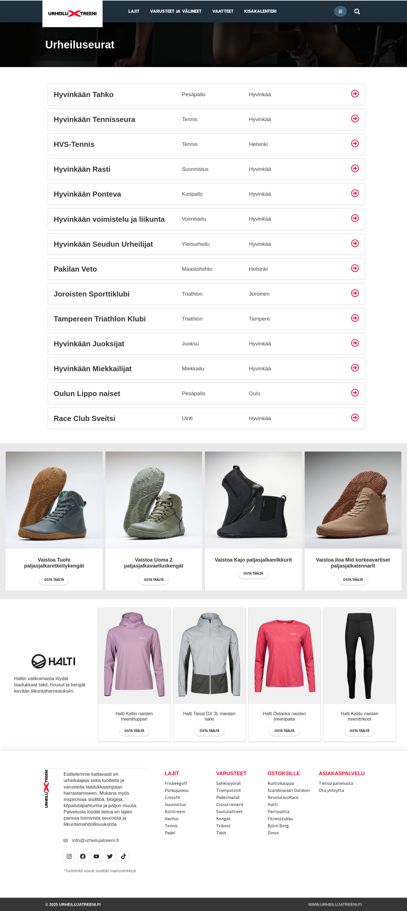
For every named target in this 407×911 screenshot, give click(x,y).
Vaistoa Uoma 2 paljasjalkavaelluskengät (153, 563)
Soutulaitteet (229, 811)
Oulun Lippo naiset (87, 393)
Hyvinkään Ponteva (87, 194)
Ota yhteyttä (331, 790)
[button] (357, 11)
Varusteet (231, 773)
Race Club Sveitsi (84, 418)
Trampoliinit (228, 790)
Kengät (223, 818)
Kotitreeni (175, 811)
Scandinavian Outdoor (289, 790)
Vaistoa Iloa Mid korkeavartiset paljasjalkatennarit (353, 563)
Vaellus (172, 818)
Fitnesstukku (280, 818)
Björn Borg (278, 825)
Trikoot (223, 825)
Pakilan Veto (75, 269)
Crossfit (172, 797)
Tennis (171, 825)
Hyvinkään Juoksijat (89, 344)
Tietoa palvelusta (336, 783)
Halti (273, 804)
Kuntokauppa (281, 783)
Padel (170, 832)
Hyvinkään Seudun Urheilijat (103, 244)
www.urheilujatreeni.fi (335, 904)
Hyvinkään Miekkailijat (93, 368)
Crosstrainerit (230, 804)
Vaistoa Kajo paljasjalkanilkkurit (253, 560)
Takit (221, 832)
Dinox (273, 832)
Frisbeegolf (176, 783)
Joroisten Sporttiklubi (92, 294)
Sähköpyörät (228, 783)
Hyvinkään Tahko (84, 94)
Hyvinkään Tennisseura (94, 119)
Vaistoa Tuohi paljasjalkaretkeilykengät (54, 563)
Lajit (172, 773)
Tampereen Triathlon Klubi (100, 319)
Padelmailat (228, 797)
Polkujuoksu (177, 790)
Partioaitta (278, 811)
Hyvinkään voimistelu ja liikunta (109, 219)
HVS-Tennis (74, 144)
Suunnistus (175, 804)
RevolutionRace (283, 797)
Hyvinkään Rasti (82, 169)
